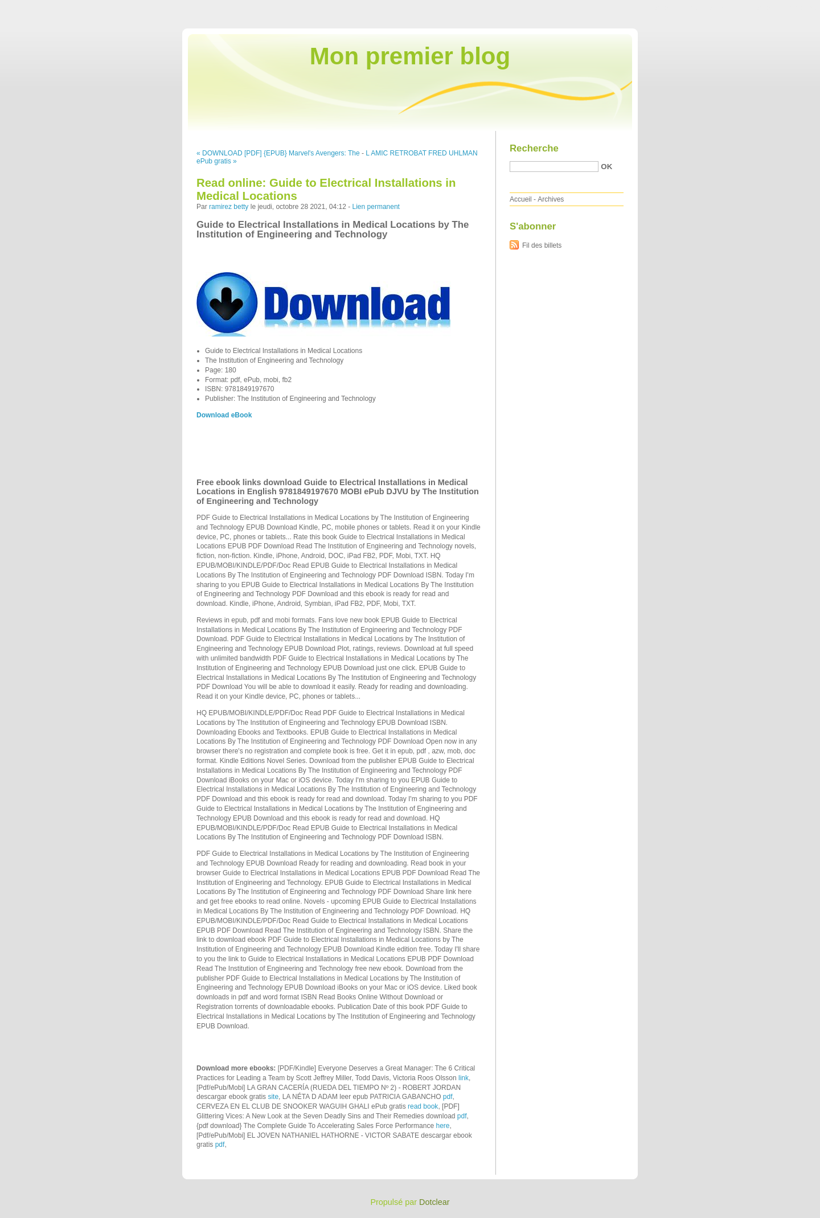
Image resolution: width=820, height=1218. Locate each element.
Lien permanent (376, 207)
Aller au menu (731, 8)
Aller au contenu (680, 8)
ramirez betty (228, 207)
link (463, 1078)
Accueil (521, 199)
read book (423, 1106)
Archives (551, 199)
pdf (448, 1097)
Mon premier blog (410, 56)
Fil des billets (541, 245)
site (273, 1097)
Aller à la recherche (786, 8)
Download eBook (224, 415)
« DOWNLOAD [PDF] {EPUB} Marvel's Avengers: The (278, 153)
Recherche (534, 148)
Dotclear (434, 1202)
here (442, 1126)
